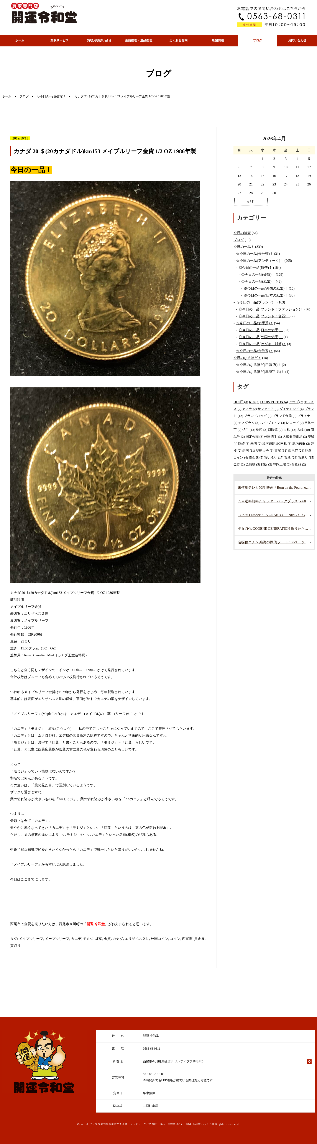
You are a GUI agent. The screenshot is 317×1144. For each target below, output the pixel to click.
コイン (175, 939)
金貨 (107, 939)
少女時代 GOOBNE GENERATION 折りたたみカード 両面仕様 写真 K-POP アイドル (276, 528)
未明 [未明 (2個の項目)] (256, 443)
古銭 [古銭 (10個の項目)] (303, 429)
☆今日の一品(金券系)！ (254, 351)
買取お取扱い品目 (99, 40)
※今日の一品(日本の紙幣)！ (266, 295)
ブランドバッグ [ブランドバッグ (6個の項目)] (257, 416)
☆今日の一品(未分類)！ (254, 254)
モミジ (88, 939)
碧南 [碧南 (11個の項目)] (248, 450)
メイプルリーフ (31, 939)
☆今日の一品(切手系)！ (254, 323)
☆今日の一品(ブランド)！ (256, 302)
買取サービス (59, 40)
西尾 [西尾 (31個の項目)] (280, 450)
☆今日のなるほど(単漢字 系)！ (260, 372)
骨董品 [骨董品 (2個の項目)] (298, 464)
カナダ (118, 939)
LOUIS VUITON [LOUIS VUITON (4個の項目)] (274, 402)
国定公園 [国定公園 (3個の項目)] (254, 436)
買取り (15, 945)
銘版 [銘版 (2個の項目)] (266, 464)
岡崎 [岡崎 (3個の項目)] (244, 443)
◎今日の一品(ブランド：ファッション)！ (271, 309)
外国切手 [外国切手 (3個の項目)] (273, 436)
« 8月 (251, 201)
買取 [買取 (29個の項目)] (290, 457)
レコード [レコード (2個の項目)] (295, 422)
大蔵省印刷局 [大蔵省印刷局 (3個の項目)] (295, 436)
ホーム (19, 40)
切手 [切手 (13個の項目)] (248, 429)
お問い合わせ (297, 40)
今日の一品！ (243, 247)
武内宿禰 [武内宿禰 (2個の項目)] (301, 443)
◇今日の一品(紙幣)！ (258, 281)
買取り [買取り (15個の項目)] (306, 457)
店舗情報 (218, 40)
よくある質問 (178, 40)
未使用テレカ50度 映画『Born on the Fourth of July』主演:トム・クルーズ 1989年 (276, 487)
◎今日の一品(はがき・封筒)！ (262, 344)
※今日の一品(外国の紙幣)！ (266, 288)
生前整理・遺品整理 (138, 40)
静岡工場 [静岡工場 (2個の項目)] (282, 464)
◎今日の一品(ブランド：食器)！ (264, 316)
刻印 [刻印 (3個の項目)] (261, 429)
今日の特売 (242, 233)
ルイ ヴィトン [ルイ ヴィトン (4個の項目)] (272, 422)
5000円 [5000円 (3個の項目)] (240, 402)
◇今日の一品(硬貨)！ (51, 96)
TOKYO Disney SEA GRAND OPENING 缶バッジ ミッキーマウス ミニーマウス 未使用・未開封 (276, 515)
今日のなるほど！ (247, 358)
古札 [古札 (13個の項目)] (289, 429)
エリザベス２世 (137, 939)
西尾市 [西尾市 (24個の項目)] (296, 450)
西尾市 (187, 939)
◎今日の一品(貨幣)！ (255, 267)
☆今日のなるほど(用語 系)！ (258, 365)
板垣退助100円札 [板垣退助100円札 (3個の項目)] (276, 443)
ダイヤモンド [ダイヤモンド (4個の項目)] (291, 409)
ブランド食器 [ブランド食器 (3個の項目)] (284, 416)
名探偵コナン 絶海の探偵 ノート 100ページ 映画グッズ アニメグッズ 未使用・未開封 (276, 542)
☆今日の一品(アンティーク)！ (260, 260)
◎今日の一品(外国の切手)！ (261, 337)
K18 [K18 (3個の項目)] (254, 402)
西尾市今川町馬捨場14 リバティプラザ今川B (173, 1061)
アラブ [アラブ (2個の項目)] (296, 402)
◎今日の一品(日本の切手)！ (261, 330)
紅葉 (98, 939)
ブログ (257, 40)
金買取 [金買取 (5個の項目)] (253, 464)
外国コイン (159, 939)
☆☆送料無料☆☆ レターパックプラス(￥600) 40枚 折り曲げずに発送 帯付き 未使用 (276, 501)
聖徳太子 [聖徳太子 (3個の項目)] (265, 450)
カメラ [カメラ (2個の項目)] (249, 409)
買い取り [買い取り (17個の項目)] (273, 457)
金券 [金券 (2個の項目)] (239, 464)
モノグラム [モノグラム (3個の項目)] (248, 422)
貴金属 (199, 939)
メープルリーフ (57, 939)
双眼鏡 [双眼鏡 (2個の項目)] (275, 429)
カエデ (76, 939)
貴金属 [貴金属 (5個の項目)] (256, 457)
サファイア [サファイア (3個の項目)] (268, 409)
